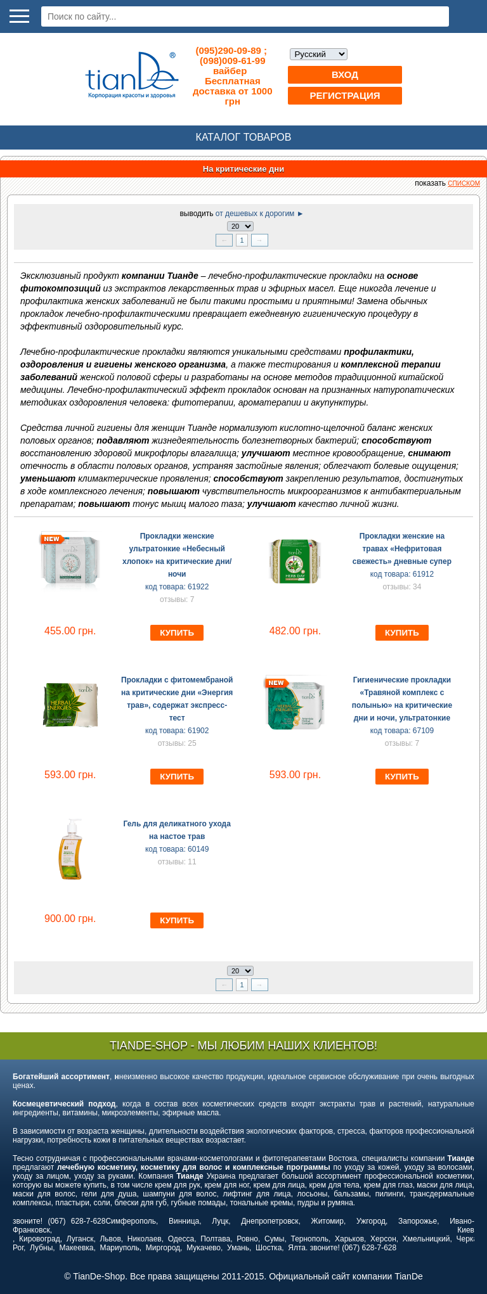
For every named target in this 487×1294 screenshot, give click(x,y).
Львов (110, 1238)
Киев (465, 1230)
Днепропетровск (269, 1221)
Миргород (163, 1247)
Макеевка (76, 1247)
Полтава (215, 1238)
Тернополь (309, 1238)
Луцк (220, 1221)
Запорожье (417, 1221)
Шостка (269, 1247)
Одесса (181, 1238)
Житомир (327, 1221)
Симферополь (130, 1221)
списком (464, 183)
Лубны (41, 1247)
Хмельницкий (426, 1238)
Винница (184, 1221)
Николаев (144, 1238)
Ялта (297, 1247)
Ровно (247, 1238)
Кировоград (39, 1238)
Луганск (80, 1238)
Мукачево (203, 1247)
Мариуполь (120, 1247)
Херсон (383, 1238)
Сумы (274, 1238)
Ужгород (371, 1221)
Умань (238, 1247)
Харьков (349, 1238)
